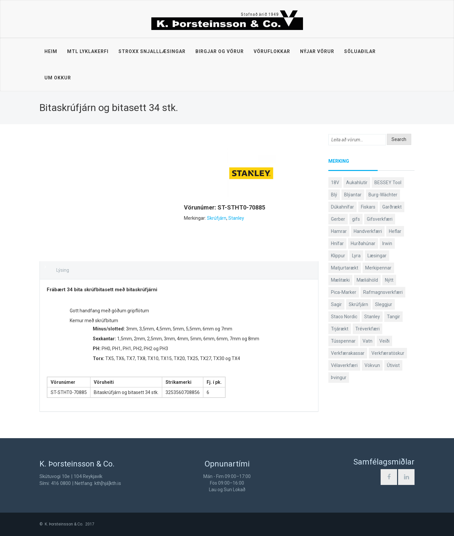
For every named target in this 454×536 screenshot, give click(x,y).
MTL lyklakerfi (88, 51)
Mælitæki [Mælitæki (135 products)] (340, 280)
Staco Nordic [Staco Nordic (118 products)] (344, 316)
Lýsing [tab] (62, 270)
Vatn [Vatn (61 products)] (367, 341)
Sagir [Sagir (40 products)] (336, 304)
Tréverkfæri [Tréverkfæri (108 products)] (367, 328)
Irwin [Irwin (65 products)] (387, 243)
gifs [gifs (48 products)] (356, 219)
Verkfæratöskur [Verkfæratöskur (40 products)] (387, 353)
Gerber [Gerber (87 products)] (338, 219)
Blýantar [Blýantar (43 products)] (353, 194)
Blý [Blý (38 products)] (334, 194)
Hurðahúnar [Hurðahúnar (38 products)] (363, 243)
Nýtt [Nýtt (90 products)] (389, 280)
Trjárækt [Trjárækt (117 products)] (339, 328)
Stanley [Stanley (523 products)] (372, 316)
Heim (50, 51)
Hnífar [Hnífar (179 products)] (337, 243)
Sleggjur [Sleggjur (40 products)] (383, 304)
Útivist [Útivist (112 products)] (393, 365)
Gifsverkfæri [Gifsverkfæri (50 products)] (379, 219)
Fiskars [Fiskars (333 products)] (368, 207)
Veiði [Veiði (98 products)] (384, 341)
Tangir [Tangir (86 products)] (393, 316)
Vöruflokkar (272, 51)
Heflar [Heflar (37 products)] (395, 231)
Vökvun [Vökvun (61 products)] (372, 365)
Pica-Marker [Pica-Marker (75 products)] (343, 292)
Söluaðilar (360, 51)
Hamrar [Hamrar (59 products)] (339, 231)
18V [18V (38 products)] (335, 182)
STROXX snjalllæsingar (152, 51)
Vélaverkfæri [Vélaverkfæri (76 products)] (344, 365)
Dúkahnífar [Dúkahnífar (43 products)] (342, 207)
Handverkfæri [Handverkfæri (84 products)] (368, 231)
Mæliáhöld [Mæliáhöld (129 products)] (367, 280)
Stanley (236, 218)
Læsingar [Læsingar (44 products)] (377, 255)
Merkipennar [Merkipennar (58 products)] (378, 267)
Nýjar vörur (317, 51)
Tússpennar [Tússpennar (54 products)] (343, 341)
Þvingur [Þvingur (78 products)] (338, 377)
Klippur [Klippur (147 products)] (338, 255)
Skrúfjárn (216, 218)
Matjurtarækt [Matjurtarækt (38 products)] (344, 267)
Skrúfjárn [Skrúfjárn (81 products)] (358, 304)
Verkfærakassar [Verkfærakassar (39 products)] (348, 353)
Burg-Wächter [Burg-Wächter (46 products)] (382, 194)
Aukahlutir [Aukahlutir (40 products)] (356, 182)
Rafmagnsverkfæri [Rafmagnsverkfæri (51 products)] (383, 292)
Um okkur (57, 77)
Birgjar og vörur (219, 51)
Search (398, 139)
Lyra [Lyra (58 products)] (356, 255)
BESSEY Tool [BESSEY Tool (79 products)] (387, 182)
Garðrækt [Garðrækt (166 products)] (392, 207)
